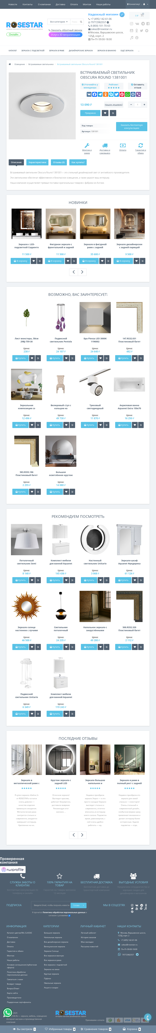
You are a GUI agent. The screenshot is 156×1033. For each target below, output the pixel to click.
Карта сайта (12, 993)
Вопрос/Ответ (13, 988)
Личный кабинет (88, 933)
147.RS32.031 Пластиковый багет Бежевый (129, 340)
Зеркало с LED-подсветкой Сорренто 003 (26, 246)
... (138, 50)
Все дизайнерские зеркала (56, 942)
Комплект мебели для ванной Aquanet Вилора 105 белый (61, 562)
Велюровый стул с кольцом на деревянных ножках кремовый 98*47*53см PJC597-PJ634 (61, 407)
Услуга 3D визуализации (65, 34)
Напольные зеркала (53, 937)
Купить (20, 358)
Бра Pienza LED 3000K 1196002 (95, 340)
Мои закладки (87, 942)
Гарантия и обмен (15, 951)
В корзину (20, 260)
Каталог (13, 50)
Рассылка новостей (89, 946)
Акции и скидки (51, 987)
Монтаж (59, 4)
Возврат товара (14, 984)
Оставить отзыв (139, 86)
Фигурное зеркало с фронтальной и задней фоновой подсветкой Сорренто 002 (61, 246)
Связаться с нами (15, 979)
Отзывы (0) (59, 162)
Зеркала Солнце (51, 951)
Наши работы (75, 4)
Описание (16, 162)
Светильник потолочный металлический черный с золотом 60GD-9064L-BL (61, 629)
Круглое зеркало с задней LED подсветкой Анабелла (61, 782)
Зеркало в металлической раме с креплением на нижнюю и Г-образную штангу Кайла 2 (26, 782)
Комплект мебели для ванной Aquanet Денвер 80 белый (61, 696)
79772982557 (97, 22)
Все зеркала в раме (52, 960)
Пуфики (47, 978)
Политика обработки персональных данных (17, 973)
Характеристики (37, 162)
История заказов (88, 937)
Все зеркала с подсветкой (55, 964)
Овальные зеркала (52, 983)
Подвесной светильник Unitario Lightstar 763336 (26, 696)
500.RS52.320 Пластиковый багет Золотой (129, 629)
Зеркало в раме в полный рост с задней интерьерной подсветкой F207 (129, 782)
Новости (92, 4)
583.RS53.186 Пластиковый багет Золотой (27, 474)
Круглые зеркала (51, 974)
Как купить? (78, 162)
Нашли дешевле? (114, 104)
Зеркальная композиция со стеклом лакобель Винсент (26, 407)
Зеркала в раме (56, 50)
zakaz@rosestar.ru (100, 29)
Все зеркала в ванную (54, 955)
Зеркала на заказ (51, 969)
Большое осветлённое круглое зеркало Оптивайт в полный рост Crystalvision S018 (61, 474)
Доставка (31, 4)
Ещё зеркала (127, 50)
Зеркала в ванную (106, 50)
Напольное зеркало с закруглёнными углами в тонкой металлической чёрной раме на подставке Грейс (95, 629)
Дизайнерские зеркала (81, 50)
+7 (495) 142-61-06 (100, 19)
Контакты (107, 4)
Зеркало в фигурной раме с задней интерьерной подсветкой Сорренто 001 (95, 246)
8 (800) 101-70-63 (99, 25)
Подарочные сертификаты (19, 1002)
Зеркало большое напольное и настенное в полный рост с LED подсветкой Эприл (95, 782)
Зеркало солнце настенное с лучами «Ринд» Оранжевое (26, 629)
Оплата (45, 4)
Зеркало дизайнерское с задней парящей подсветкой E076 (129, 246)
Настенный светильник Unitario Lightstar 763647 (95, 562)
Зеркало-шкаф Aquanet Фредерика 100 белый (129, 562)
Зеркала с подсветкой (32, 50)
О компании (14, 4)
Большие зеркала (52, 933)
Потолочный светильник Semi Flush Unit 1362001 (27, 562)
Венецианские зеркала (54, 946)
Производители (14, 997)
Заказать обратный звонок (65, 30)
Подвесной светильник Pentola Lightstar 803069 (61, 340)
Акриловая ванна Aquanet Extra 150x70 (129, 407)
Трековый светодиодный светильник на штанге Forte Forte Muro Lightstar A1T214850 (95, 407)
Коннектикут (133, 4)
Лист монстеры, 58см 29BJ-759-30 (26, 340)
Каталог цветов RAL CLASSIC (19, 933)
